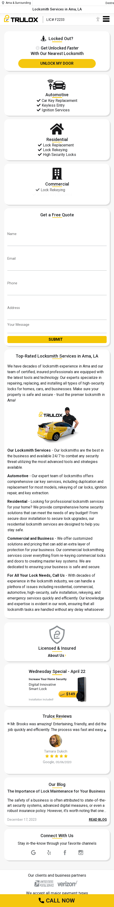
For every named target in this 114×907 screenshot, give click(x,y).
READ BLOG (98, 819)
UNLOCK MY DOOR (56, 63)
